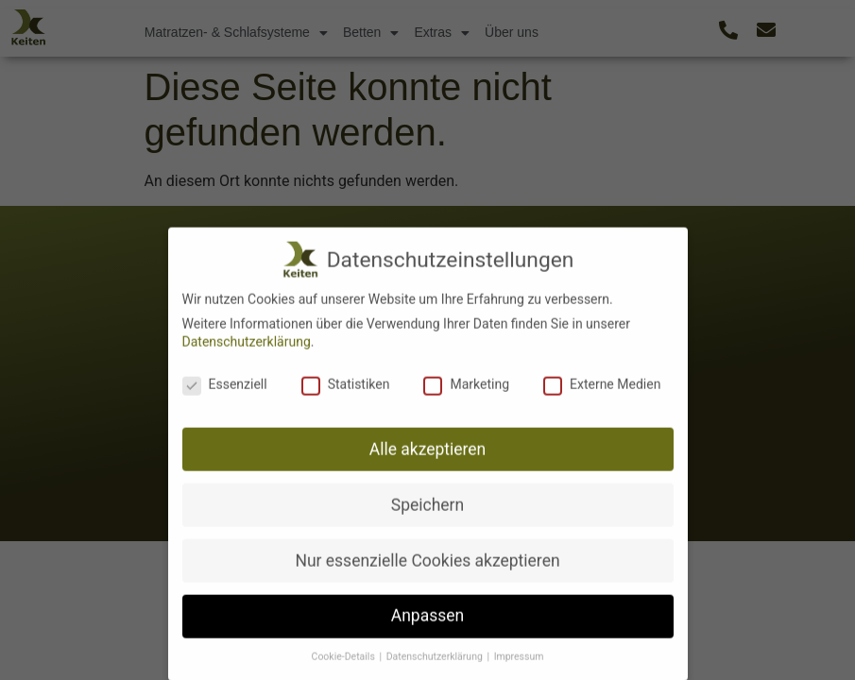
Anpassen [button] (427, 622)
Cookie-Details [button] (345, 663)
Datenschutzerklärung (246, 348)
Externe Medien (601, 391)
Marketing (466, 391)
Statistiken (345, 391)
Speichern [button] (427, 511)
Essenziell (224, 391)
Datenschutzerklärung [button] (436, 663)
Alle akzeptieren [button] (428, 456)
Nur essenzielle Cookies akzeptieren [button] (427, 566)
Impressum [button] (519, 663)
